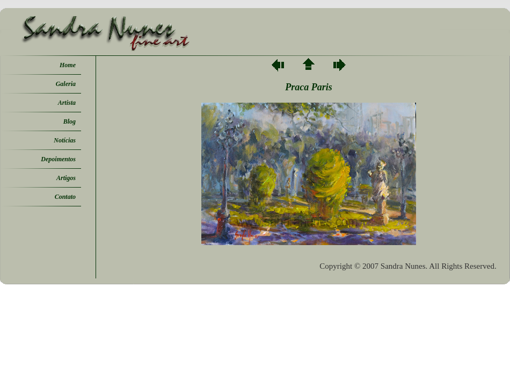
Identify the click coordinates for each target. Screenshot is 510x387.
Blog (69, 121)
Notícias (65, 140)
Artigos (66, 178)
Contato (65, 196)
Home (68, 65)
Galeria (66, 84)
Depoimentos (58, 159)
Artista (67, 102)
